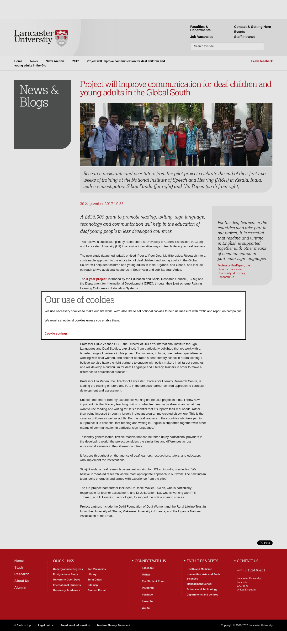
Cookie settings (56, 333)
